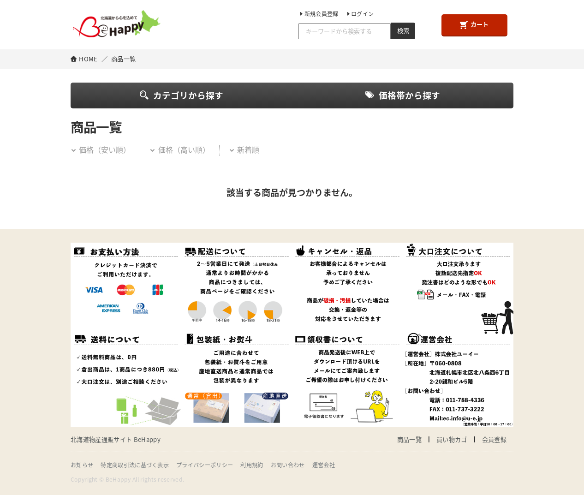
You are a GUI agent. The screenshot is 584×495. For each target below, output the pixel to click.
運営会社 (323, 465)
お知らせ (82, 465)
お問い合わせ (288, 465)
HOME (88, 58)
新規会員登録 (318, 14)
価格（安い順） (101, 149)
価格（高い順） (179, 149)
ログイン (360, 14)
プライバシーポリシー (204, 465)
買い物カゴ (451, 439)
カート (474, 24)
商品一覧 (409, 439)
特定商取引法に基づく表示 (135, 465)
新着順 (244, 149)
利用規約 (251, 465)
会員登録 (494, 439)
